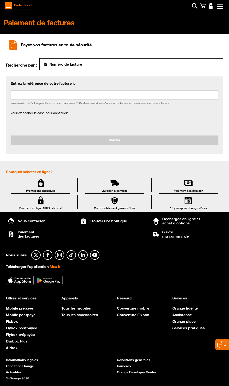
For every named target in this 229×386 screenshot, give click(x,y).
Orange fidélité (185, 308)
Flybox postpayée (21, 328)
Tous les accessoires (79, 314)
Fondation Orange (20, 366)
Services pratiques (188, 328)
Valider (114, 140)
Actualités (14, 372)
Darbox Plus (17, 341)
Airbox (11, 347)
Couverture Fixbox (133, 314)
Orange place (184, 321)
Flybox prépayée (20, 334)
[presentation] (46, 125)
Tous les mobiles (76, 308)
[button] (195, 6)
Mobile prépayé (19, 308)
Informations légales (22, 360)
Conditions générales (133, 360)
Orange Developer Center (136, 372)
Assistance (182, 314)
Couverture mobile (133, 308)
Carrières (124, 366)
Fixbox (12, 321)
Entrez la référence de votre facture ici (43, 83)
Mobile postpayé (21, 314)
